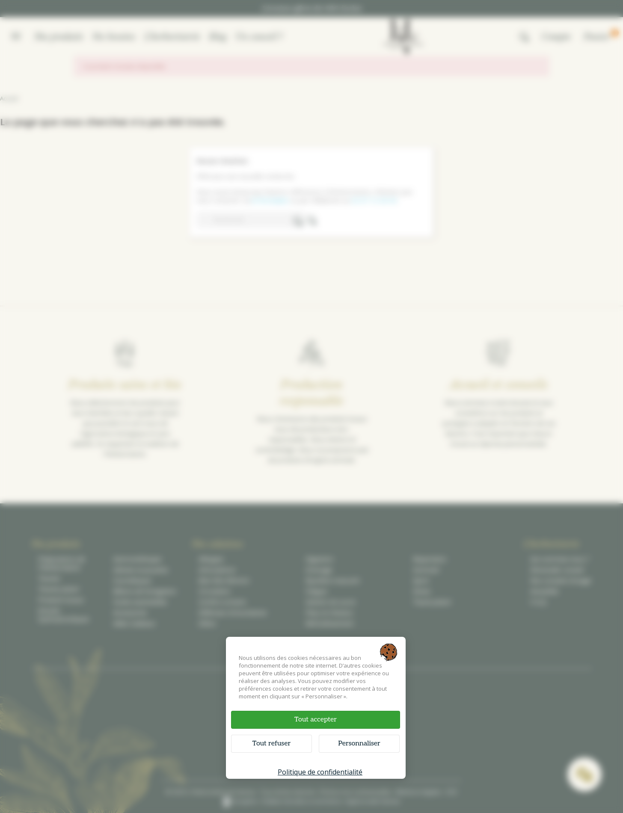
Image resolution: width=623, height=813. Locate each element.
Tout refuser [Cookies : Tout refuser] (271, 743)
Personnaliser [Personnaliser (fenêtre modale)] (359, 743)
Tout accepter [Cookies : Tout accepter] (315, 719)
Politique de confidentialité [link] (320, 772)
